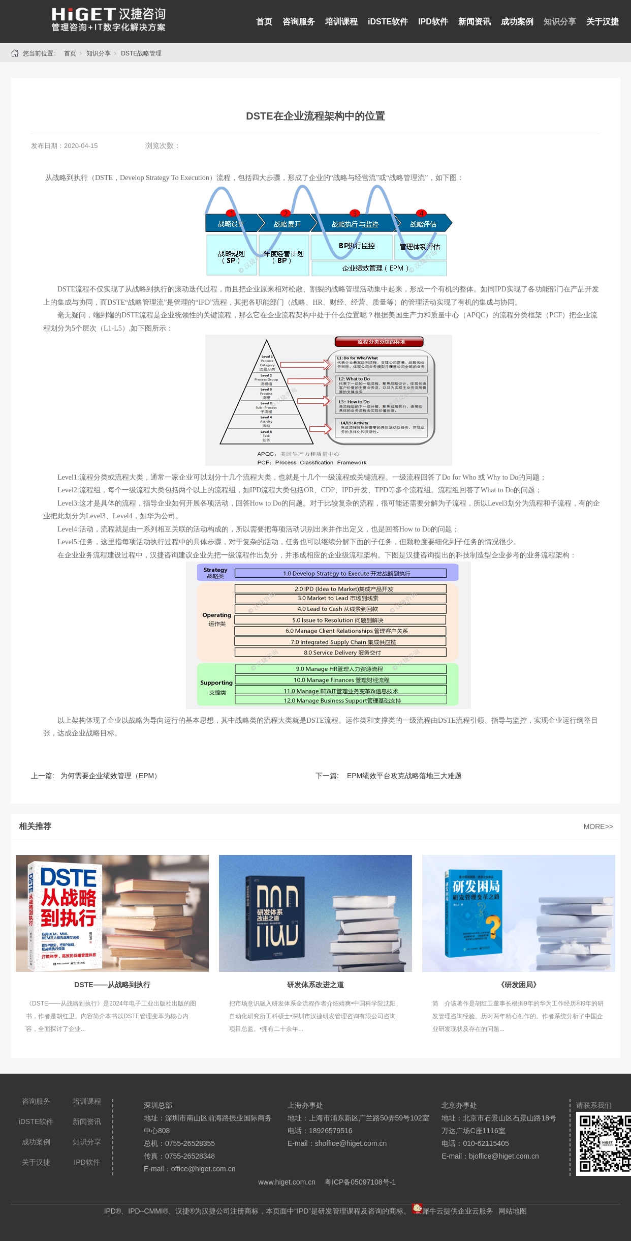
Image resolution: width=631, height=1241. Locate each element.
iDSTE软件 (388, 21)
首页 (264, 21)
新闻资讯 (474, 21)
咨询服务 (298, 21)
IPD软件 (433, 21)
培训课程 (341, 21)
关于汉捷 (602, 21)
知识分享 (560, 21)
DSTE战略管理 (141, 53)
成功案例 (517, 21)
